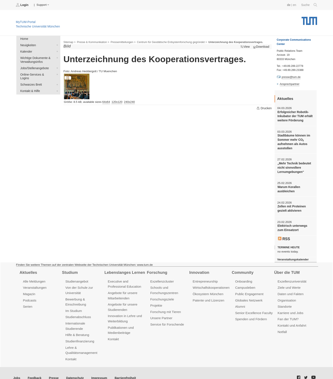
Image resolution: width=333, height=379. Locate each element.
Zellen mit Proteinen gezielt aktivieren (291, 206)
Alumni (240, 303)
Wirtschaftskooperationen (211, 285)
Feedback (34, 368)
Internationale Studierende (84, 320)
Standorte (284, 303)
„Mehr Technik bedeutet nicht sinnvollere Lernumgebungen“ (293, 166)
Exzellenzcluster (161, 279)
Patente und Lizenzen (208, 297)
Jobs (16, 368)
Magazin (29, 291)
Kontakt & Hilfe (56, 85)
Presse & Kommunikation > (92, 41)
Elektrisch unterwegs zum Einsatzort (295, 226)
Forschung (156, 270)
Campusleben (245, 285)
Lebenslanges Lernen (124, 270)
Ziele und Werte (289, 285)
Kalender (56, 51)
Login (22, 5)
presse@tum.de (291, 76)
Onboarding (243, 279)
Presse (53, 368)
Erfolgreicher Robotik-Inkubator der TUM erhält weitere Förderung (294, 116)
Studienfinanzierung (79, 332)
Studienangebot (76, 279)
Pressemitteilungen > (121, 41)
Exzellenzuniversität (292, 279)
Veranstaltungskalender (292, 257)
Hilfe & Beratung (77, 326)
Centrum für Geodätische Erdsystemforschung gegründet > (169, 41)
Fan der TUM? (288, 316)
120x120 (116, 101)
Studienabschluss (77, 314)
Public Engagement (249, 291)
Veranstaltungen (34, 285)
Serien (27, 303)
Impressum (97, 368)
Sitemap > (69, 41)
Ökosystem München (207, 291)
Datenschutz (73, 368)
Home (24, 38)
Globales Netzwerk (248, 297)
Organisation (287, 297)
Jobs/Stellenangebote (56, 67)
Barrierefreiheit (122, 368)
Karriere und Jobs (290, 310)
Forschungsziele (161, 296)
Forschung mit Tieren (165, 308)
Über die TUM (286, 270)
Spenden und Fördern (250, 316)
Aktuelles (28, 270)
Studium (69, 270)
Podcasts (29, 297)
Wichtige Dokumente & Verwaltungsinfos (56, 57)
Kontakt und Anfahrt (291, 322)
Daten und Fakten (290, 291)
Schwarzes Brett (56, 79)
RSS (284, 236)
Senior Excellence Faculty (253, 310)
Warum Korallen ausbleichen (288, 187)
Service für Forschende (166, 321)
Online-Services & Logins (56, 73)
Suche (309, 5)
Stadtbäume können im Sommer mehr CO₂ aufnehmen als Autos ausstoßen (293, 141)
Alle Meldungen (34, 279)
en (294, 4)
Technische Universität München (309, 19)
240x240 (129, 101)
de (289, 4)
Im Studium (73, 307)
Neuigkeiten (56, 44)
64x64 (106, 101)
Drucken (264, 107)
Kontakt (70, 349)
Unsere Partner (161, 315)
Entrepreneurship (205, 279)
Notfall (282, 328)
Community (242, 270)
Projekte (156, 302)
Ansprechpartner (289, 83)
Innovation (199, 270)
